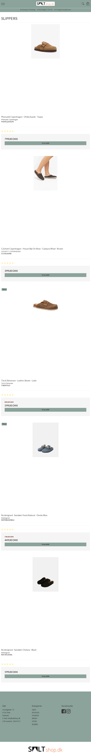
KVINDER (35, 715)
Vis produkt (45, 143)
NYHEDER (35, 713)
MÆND (34, 718)
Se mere (35, 724)
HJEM (34, 710)
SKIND (34, 721)
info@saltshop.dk (14, 718)
